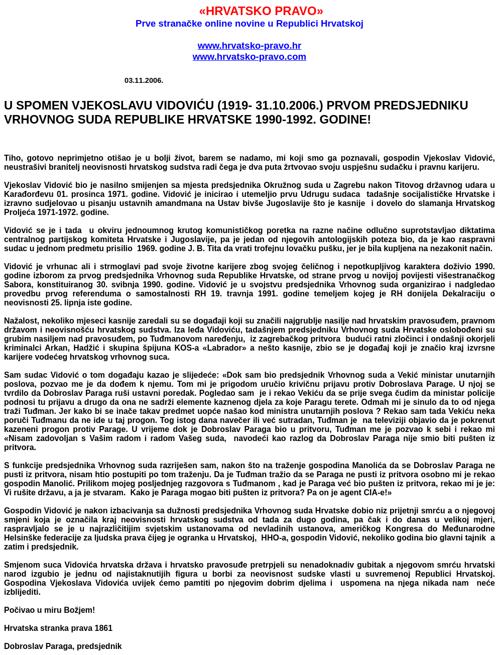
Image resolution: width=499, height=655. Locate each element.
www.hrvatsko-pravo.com (249, 56)
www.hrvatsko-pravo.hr (250, 45)
